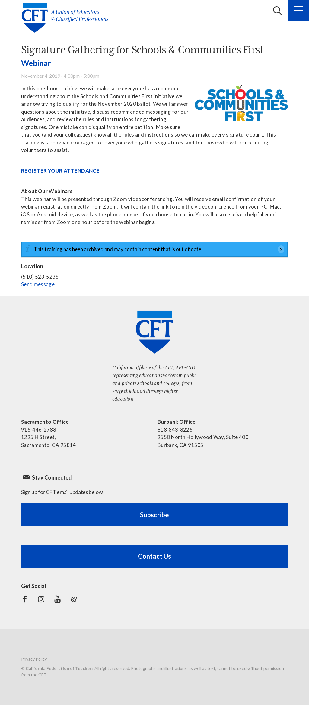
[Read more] (241, 103)
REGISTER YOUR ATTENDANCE (60, 170)
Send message (38, 284)
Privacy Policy (34, 658)
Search (277, 10)
